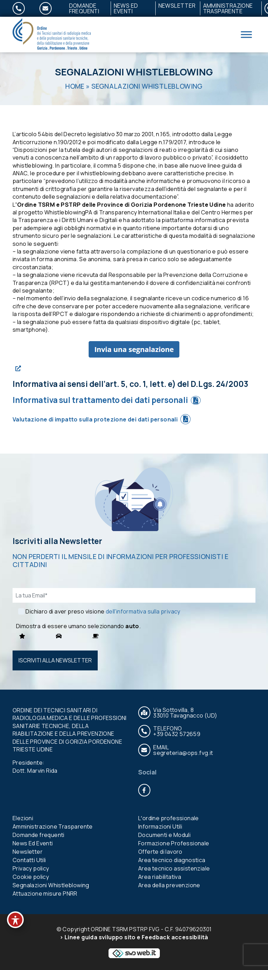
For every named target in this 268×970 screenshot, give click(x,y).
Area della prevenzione (169, 885)
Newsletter (177, 5)
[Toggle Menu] (246, 34)
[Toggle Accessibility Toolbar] (15, 919)
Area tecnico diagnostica (172, 860)
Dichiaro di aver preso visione (102, 611)
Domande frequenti (84, 8)
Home (74, 86)
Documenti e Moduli (164, 835)
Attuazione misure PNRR (45, 893)
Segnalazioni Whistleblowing (51, 885)
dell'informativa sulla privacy (143, 611)
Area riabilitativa (159, 877)
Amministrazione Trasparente (228, 8)
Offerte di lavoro (160, 851)
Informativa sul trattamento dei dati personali (100, 400)
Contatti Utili (29, 860)
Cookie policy (31, 877)
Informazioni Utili (160, 826)
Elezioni (23, 818)
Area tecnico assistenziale (174, 868)
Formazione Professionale (173, 843)
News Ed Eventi (126, 8)
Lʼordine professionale (168, 818)
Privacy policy (31, 868)
